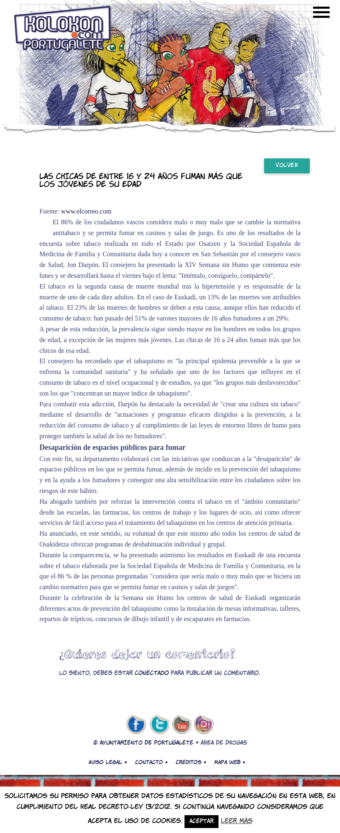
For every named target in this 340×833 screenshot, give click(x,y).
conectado (152, 673)
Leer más (237, 821)
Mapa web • (229, 762)
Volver (287, 165)
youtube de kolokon (181, 724)
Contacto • (151, 762)
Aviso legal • (108, 762)
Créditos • (191, 762)
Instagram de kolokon (204, 724)
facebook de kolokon (136, 724)
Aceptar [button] (201, 821)
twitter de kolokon (158, 724)
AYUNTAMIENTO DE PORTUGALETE (147, 743)
